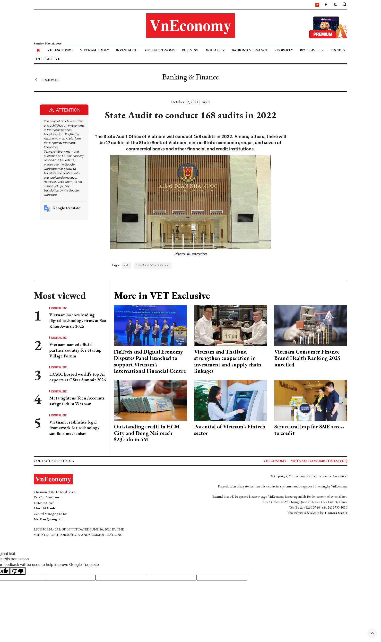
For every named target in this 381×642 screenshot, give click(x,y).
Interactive (48, 59)
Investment (127, 50)
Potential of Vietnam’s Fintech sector (229, 429)
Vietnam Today (94, 50)
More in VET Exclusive (162, 295)
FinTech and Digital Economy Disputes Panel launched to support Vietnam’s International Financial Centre (150, 361)
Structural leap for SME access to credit (309, 429)
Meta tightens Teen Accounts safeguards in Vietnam (76, 400)
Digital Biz (214, 50)
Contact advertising (54, 461)
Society (338, 50)
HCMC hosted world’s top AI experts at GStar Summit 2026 (77, 376)
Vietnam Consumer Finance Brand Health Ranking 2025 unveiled (307, 358)
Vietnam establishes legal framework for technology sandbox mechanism (74, 427)
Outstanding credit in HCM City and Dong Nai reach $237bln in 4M (147, 433)
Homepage (46, 80)
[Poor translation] (18, 571)
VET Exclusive (60, 50)
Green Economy (160, 50)
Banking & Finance (250, 50)
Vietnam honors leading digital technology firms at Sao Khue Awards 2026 (77, 320)
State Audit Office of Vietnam (152, 265)
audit (127, 265)
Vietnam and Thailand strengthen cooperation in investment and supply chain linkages (227, 361)
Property (283, 50)
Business (190, 50)
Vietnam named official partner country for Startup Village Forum (75, 350)
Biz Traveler (312, 50)
